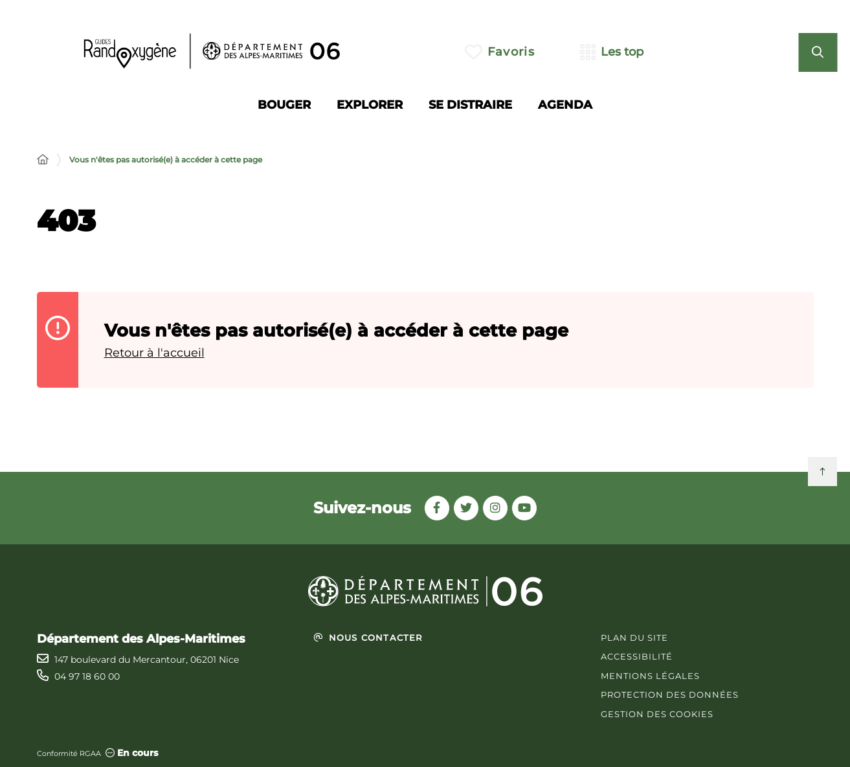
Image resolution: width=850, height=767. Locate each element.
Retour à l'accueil (154, 353)
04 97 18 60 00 (87, 676)
